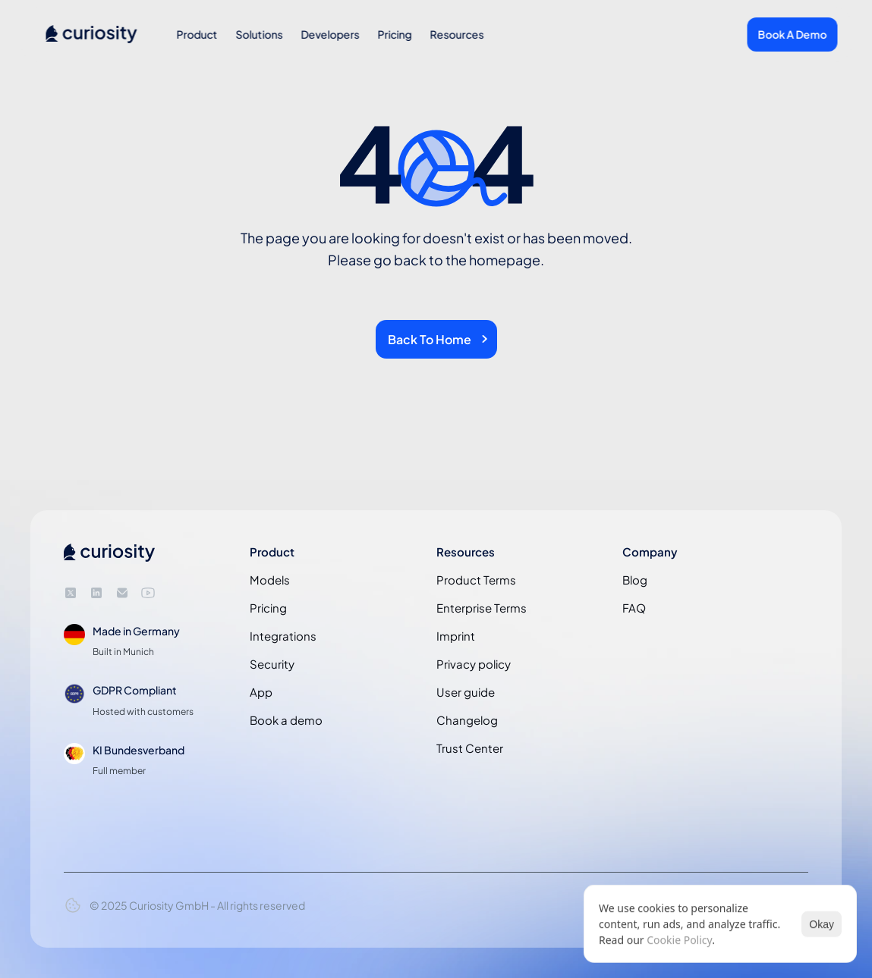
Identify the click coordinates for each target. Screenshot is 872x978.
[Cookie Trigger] (73, 905)
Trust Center (469, 748)
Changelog (467, 720)
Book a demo (286, 720)
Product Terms (476, 579)
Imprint (455, 635)
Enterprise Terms (481, 607)
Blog (634, 579)
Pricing (394, 34)
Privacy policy (473, 664)
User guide (465, 692)
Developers (330, 34)
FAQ (634, 607)
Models (270, 579)
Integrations (283, 635)
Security (272, 664)
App (261, 692)
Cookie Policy (679, 940)
